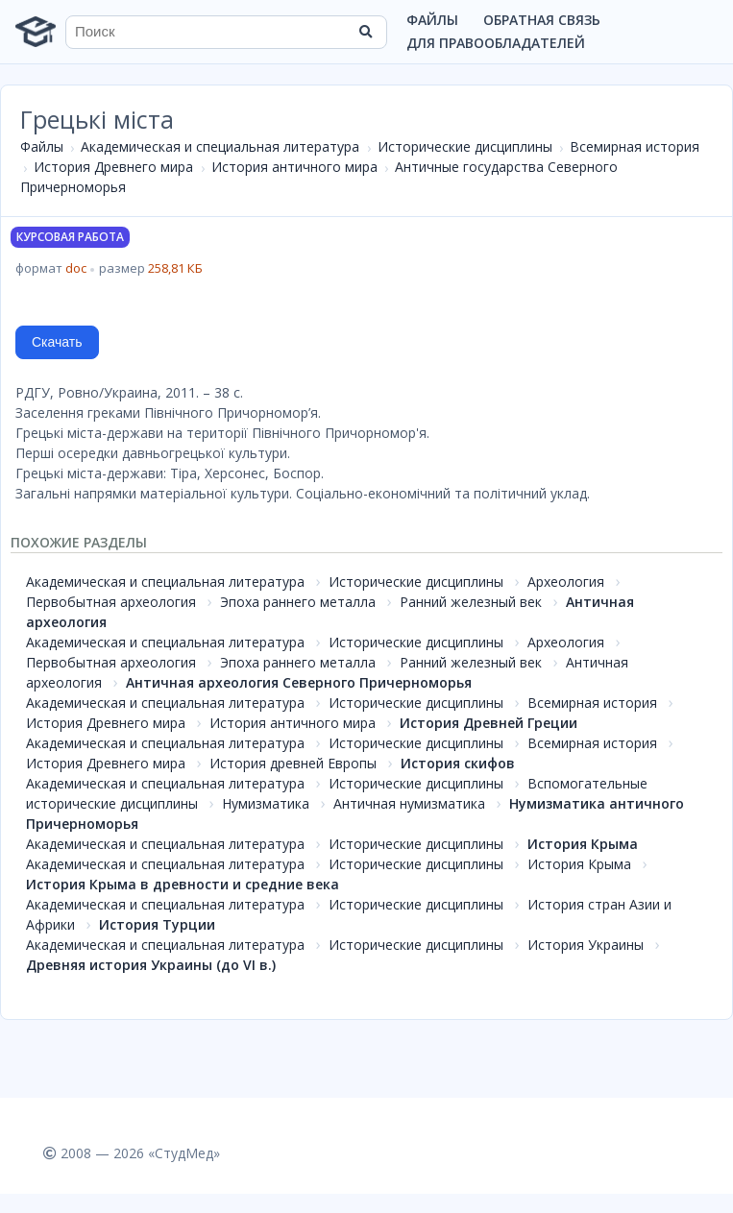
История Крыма (582, 844)
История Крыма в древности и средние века (182, 884)
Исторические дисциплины (465, 146)
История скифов (458, 763)
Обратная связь (541, 20)
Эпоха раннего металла (298, 602)
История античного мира (294, 167)
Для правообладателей (495, 43)
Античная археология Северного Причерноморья (299, 682)
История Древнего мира (113, 167)
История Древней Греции (488, 723)
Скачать (57, 342)
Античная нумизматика (409, 803)
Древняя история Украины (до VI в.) (151, 965)
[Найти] (366, 31)
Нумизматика (265, 803)
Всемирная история (634, 146)
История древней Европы (293, 763)
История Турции (157, 924)
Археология (565, 581)
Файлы (432, 20)
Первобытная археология (111, 602)
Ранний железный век (471, 602)
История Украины (585, 944)
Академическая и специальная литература (220, 146)
